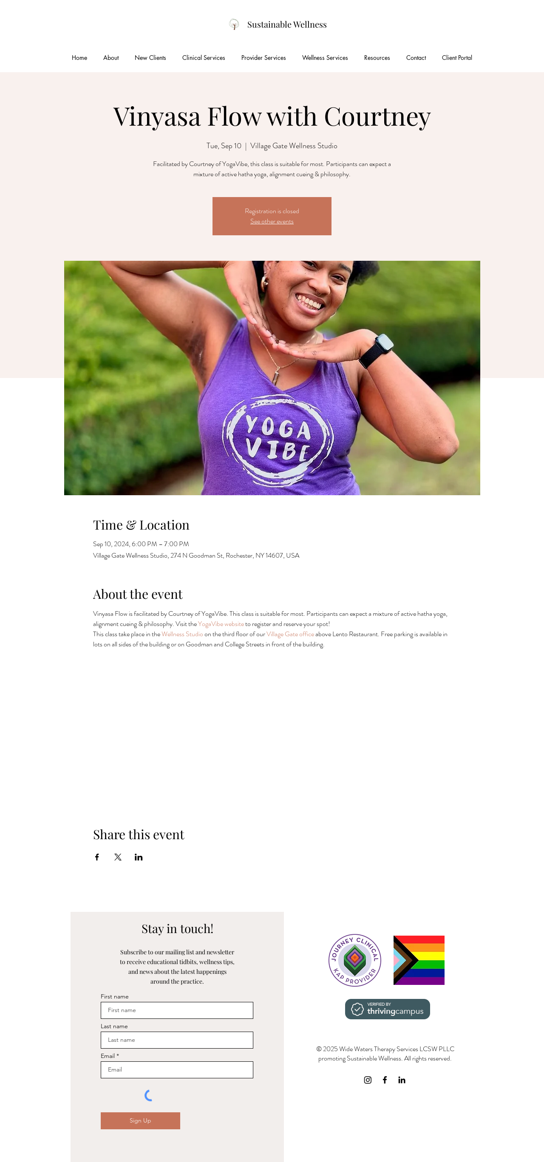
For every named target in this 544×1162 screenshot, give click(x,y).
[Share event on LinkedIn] (139, 857)
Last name (114, 1026)
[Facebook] (385, 1080)
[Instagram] (368, 1080)
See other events (272, 221)
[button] (150, 57)
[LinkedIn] (402, 1080)
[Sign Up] (140, 1120)
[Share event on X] (118, 857)
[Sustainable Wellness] (287, 24)
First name (115, 996)
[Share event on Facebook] (97, 857)
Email (108, 1056)
